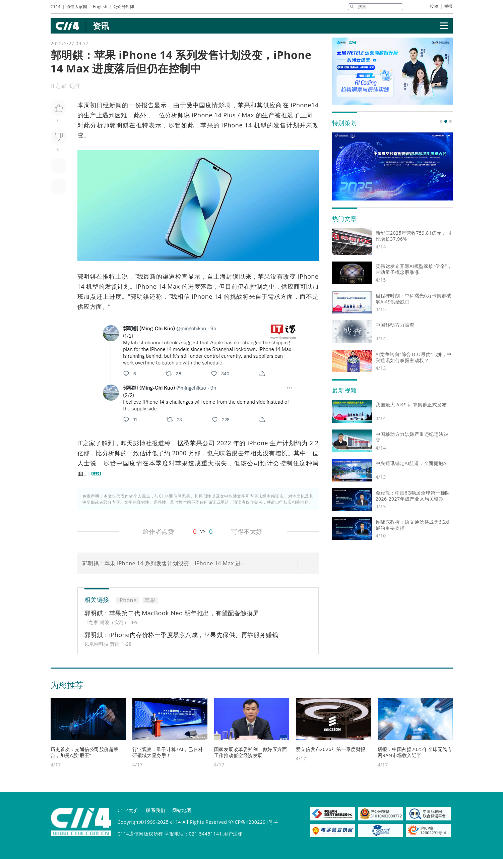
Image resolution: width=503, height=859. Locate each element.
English (100, 6)
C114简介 (128, 810)
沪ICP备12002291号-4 (253, 822)
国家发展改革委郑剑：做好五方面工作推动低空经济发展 (250, 752)
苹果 (244, 105)
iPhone (202, 115)
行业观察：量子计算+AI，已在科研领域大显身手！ (167, 752)
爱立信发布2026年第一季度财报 (331, 749)
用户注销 (233, 834)
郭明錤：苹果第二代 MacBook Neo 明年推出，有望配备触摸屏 (171, 613)
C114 (56, 6)
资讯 (101, 25)
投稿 (434, 6)
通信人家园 (76, 6)
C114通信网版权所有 (140, 834)
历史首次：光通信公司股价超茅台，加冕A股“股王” (85, 752)
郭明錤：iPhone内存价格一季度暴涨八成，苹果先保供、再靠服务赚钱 (181, 635)
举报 (448, 6)
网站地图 (182, 810)
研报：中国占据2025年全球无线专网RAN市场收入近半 (415, 752)
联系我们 (155, 810)
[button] (441, 121)
